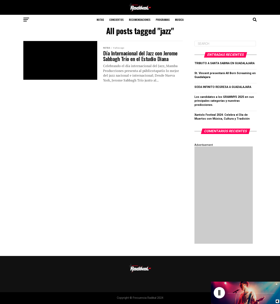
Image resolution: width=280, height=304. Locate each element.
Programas (163, 20)
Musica (179, 20)
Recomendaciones (139, 20)
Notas (100, 20)
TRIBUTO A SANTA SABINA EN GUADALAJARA (224, 63)
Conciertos (116, 20)
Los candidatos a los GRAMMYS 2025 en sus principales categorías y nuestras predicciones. (224, 100)
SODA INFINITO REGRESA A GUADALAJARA (222, 87)
